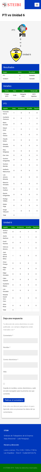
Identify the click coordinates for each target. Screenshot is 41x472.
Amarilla (29, 108)
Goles (14, 108)
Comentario (8, 335)
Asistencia (21, 108)
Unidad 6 (5, 79)
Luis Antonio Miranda (5, 177)
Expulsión (36, 227)
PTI (4, 75)
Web (4, 372)
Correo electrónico (10, 360)
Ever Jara (6, 155)
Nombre (6, 347)
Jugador (5, 108)
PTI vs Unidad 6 (13, 15)
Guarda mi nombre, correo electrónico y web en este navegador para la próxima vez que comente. (19, 391)
